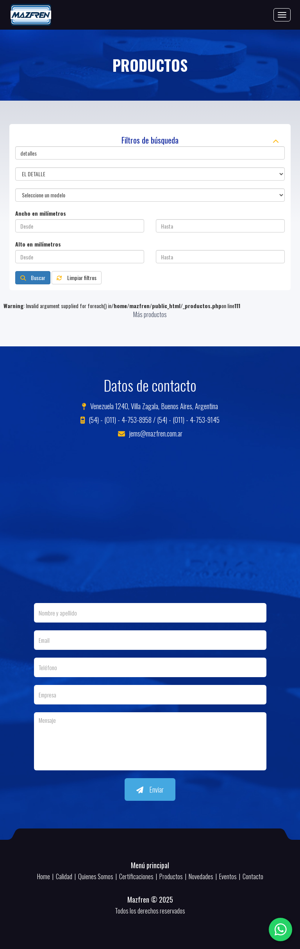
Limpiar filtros (76, 277)
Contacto (253, 876)
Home (43, 876)
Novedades (201, 876)
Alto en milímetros (38, 244)
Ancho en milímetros (40, 213)
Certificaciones (136, 876)
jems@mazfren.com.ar (150, 433)
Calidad (64, 876)
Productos (171, 876)
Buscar (32, 277)
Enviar (150, 789)
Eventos (228, 876)
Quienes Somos (95, 876)
